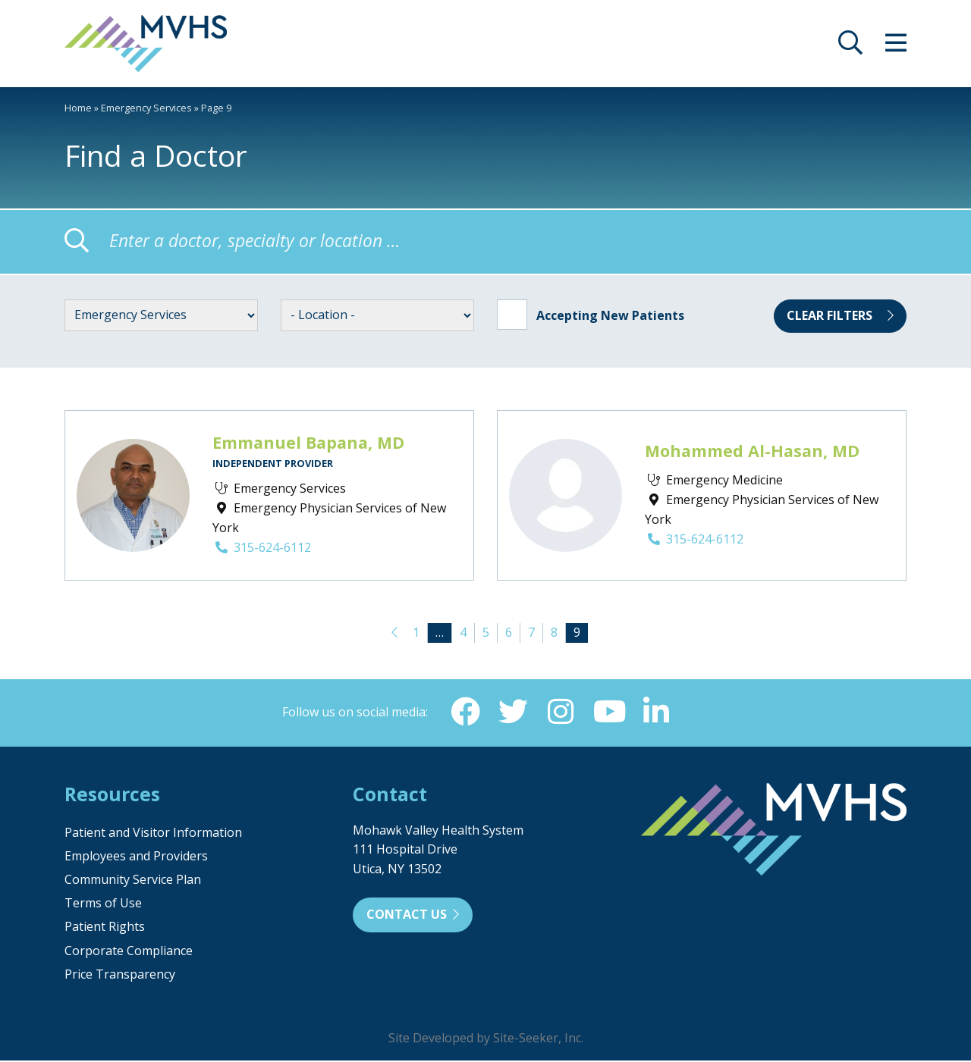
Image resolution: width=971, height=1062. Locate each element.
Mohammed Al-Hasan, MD (752, 451)
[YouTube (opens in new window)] (609, 712)
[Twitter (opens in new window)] (512, 712)
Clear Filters (840, 315)
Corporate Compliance (128, 952)
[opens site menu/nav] (896, 47)
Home (78, 107)
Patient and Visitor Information (153, 833)
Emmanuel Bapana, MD (308, 442)
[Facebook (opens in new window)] (463, 712)
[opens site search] (850, 47)
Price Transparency (119, 975)
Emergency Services (146, 107)
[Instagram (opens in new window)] (560, 712)
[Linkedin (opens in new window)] (658, 712)
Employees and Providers (136, 857)
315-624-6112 (261, 547)
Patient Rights (104, 927)
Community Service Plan (132, 880)
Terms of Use (103, 904)
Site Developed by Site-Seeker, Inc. (485, 1039)
